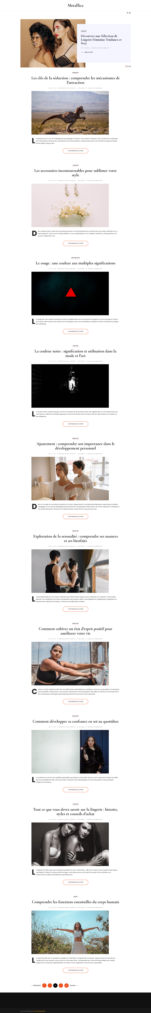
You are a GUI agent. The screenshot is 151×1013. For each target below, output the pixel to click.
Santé (75, 896)
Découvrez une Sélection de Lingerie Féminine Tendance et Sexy (101, 38)
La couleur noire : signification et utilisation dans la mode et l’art (75, 352)
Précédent (37, 985)
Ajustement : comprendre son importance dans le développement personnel (75, 445)
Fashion (83, 30)
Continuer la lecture (75, 150)
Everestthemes (39, 1010)
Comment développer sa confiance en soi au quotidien (75, 720)
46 (66, 985)
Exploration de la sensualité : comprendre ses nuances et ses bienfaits (75, 537)
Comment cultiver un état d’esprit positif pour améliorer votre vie (75, 630)
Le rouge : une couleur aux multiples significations (75, 262)
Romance (75, 72)
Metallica (75, 5)
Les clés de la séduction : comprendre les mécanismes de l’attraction (75, 79)
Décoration (75, 257)
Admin (82, 87)
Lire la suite (89, 51)
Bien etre (75, 437)
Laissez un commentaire (95, 87)
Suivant (73, 985)
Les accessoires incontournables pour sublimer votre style (75, 172)
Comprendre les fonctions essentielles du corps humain (75, 901)
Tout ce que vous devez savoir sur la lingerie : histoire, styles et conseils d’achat (75, 810)
